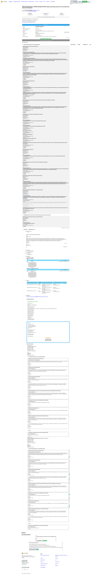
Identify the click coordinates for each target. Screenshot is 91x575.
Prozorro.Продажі (24, 1)
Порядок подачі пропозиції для (32, 296)
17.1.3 (25, 85)
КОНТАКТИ (41, 562)
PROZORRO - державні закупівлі (44, 555)
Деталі (29, 365)
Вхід (80, 1)
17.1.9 (23, 194)
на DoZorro (38, 10)
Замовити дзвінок (75, 2)
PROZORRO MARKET (31, 1)
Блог (44, 1)
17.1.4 (23, 71)
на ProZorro (34, 10)
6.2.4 (25, 71)
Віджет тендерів (42, 560)
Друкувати (23, 532)
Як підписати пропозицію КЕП (43, 296)
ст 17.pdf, (30, 364)
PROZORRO (10, 1)
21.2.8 (23, 221)
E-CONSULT (36, 1)
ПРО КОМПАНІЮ (57, 562)
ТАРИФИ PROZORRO (42, 567)
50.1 (26, 71)
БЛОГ (56, 560)
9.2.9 (24, 194)
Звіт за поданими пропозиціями (26, 534)
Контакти (47, 1)
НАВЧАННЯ (56, 558)
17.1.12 (23, 104)
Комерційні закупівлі (16, 1)
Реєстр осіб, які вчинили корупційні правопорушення (46, 40)
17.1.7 (23, 166)
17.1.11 (28, 194)
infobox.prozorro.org (36, 548)
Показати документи (30, 314)
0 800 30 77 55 (75, 1)
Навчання (40, 1)
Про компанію (52, 1)
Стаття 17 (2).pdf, (31, 457)
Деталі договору (30, 336)
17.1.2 (23, 85)
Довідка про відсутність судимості (46, 39)
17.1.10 (26, 194)
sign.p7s (32, 261)
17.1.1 (23, 180)
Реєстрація (84, 1)
